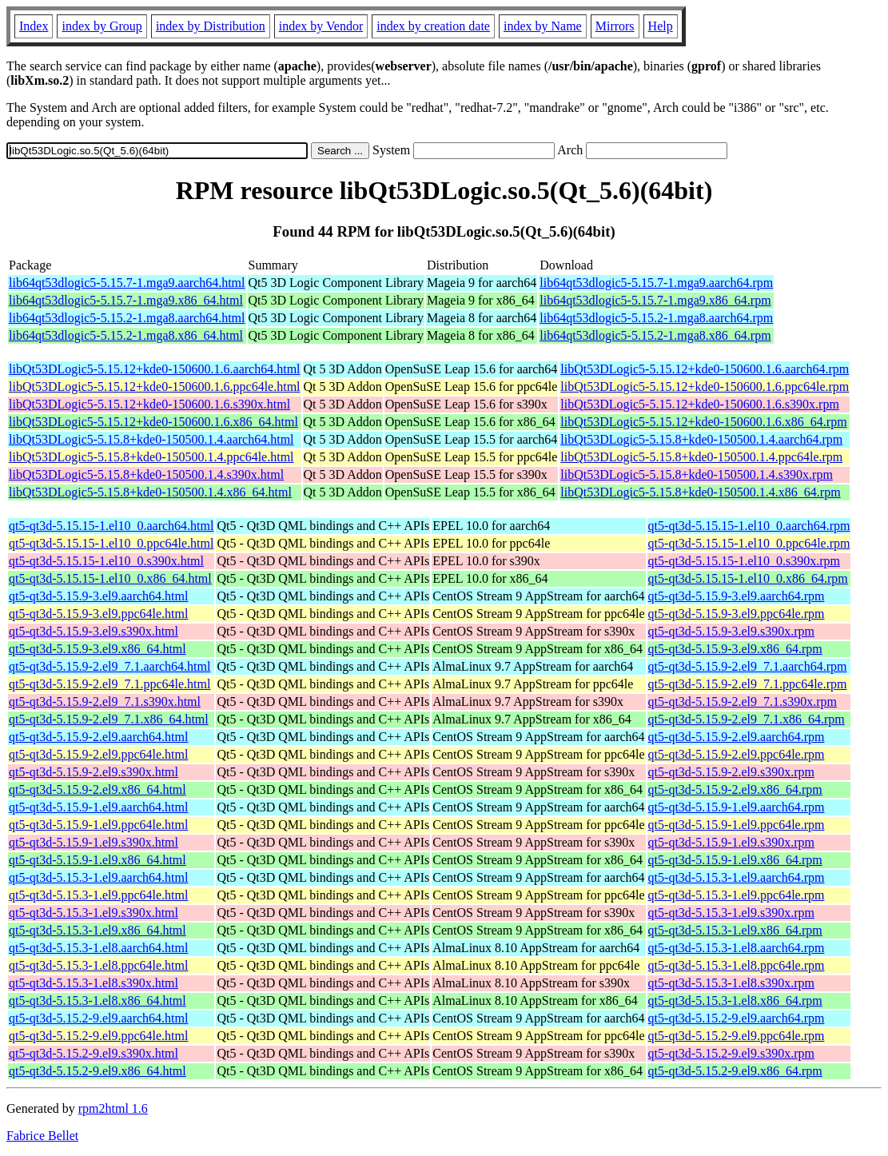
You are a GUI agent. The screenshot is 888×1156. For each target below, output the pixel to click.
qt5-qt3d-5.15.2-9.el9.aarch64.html (98, 1018)
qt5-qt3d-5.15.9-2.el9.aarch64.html (98, 736)
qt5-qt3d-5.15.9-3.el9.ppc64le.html (98, 613)
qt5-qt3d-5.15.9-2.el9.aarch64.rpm (736, 736)
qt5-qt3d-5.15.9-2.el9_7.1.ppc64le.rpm (747, 684)
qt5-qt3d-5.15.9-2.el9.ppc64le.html (98, 754)
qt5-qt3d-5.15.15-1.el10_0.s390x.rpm (744, 561)
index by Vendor (321, 26)
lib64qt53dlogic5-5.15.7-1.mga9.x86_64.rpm (655, 300)
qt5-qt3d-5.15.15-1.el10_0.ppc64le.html (111, 543)
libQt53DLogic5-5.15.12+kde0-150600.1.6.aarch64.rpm (704, 369)
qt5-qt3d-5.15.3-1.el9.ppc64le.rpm (736, 895)
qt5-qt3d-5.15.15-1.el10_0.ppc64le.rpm (749, 543)
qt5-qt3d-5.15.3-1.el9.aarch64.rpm (736, 877)
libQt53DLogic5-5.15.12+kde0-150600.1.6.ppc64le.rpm (704, 386)
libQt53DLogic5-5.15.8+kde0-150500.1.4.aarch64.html (151, 439)
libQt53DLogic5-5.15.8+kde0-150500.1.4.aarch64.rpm (701, 439)
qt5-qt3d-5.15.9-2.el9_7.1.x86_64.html (109, 719)
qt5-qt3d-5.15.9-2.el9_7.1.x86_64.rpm (746, 719)
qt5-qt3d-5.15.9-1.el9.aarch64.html (98, 807)
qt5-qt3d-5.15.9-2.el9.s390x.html (93, 772)
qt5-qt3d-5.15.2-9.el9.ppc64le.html (98, 1035)
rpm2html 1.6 (113, 1108)
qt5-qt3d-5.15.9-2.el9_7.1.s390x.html (105, 701)
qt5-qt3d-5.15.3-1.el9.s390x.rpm (731, 912)
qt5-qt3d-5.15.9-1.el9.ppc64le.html (98, 824)
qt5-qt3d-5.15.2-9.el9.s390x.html (93, 1053)
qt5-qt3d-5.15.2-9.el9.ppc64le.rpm (736, 1035)
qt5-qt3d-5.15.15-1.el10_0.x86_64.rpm (748, 578)
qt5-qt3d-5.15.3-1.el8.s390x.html (93, 983)
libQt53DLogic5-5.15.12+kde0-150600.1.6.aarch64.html (155, 369)
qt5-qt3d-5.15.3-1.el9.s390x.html (93, 912)
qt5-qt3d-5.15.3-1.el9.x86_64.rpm (735, 930)
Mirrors (615, 26)
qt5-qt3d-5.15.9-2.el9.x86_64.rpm (735, 789)
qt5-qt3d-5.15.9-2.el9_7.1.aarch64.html (109, 666)
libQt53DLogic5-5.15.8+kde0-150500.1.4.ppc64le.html (151, 457)
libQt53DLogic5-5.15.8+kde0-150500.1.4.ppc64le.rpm (701, 457)
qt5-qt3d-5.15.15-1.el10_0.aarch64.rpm (749, 525)
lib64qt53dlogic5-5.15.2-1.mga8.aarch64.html (127, 318)
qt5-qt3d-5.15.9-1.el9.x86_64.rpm (735, 860)
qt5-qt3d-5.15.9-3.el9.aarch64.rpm (736, 596)
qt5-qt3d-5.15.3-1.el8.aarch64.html (98, 948)
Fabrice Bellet (42, 1135)
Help (660, 26)
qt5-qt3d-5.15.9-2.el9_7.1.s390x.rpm (742, 701)
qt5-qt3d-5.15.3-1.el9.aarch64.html (98, 877)
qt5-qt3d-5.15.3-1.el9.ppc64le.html (98, 895)
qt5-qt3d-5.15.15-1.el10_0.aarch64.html (111, 525)
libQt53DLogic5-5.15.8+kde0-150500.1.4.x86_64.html (150, 492)
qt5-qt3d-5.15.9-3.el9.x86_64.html (97, 649)
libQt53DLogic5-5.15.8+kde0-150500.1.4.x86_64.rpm (700, 492)
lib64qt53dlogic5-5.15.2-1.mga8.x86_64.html (126, 335)
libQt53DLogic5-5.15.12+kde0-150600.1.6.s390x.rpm (699, 404)
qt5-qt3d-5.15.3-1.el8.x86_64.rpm (735, 1000)
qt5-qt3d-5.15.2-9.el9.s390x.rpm (731, 1053)
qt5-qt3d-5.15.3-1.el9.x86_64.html (97, 930)
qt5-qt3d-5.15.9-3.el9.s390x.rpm (731, 631)
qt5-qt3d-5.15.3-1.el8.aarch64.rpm (736, 948)
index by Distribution (210, 26)
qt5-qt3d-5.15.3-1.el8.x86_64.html (97, 1000)
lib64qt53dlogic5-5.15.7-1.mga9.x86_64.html (126, 300)
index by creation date (433, 26)
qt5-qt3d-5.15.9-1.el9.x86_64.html (97, 860)
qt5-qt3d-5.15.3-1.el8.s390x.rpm (731, 983)
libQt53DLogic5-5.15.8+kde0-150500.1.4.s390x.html (146, 474)
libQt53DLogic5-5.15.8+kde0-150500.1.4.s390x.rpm (696, 474)
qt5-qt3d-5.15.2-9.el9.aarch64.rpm (736, 1018)
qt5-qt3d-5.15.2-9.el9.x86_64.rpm (735, 1071)
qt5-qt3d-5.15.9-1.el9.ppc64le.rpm (736, 824)
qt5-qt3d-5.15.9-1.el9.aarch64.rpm (736, 807)
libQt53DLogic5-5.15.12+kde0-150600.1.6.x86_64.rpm (703, 422)
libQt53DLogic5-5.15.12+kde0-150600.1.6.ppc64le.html (155, 386)
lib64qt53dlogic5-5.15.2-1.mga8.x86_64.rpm (655, 335)
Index (33, 26)
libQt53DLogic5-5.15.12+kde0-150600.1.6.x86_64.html (153, 422)
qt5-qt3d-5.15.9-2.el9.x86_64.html (97, 789)
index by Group (101, 26)
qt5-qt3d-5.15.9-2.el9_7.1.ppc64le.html (109, 684)
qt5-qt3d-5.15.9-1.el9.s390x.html (93, 842)
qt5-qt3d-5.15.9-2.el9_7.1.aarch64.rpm (747, 666)
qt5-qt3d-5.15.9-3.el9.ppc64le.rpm (736, 613)
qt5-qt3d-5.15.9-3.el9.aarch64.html (98, 596)
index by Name (543, 26)
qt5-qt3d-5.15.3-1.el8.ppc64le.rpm (736, 965)
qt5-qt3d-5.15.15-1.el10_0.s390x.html (106, 561)
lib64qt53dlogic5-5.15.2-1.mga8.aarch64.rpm (656, 318)
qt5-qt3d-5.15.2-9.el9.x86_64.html (97, 1071)
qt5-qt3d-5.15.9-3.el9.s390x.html (93, 631)
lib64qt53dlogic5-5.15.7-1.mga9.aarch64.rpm (656, 282)
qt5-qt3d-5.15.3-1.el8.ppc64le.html (98, 965)
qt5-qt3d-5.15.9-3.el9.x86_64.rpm (735, 649)
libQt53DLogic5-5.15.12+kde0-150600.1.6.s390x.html (149, 404)
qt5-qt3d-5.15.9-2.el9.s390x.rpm (731, 772)
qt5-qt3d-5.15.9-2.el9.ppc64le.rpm (736, 754)
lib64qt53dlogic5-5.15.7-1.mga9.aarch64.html (127, 282)
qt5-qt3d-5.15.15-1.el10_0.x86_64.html (110, 578)
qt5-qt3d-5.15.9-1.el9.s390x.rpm (731, 842)
